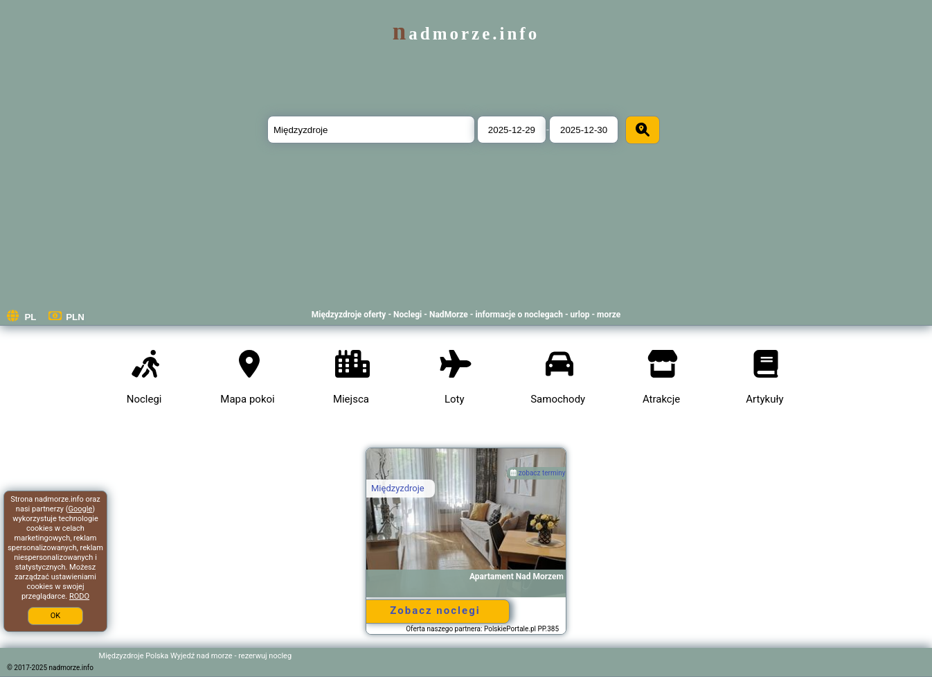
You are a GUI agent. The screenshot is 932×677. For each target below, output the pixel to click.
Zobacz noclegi (435, 610)
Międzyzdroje (397, 488)
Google (81, 508)
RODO (79, 596)
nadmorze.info (466, 33)
